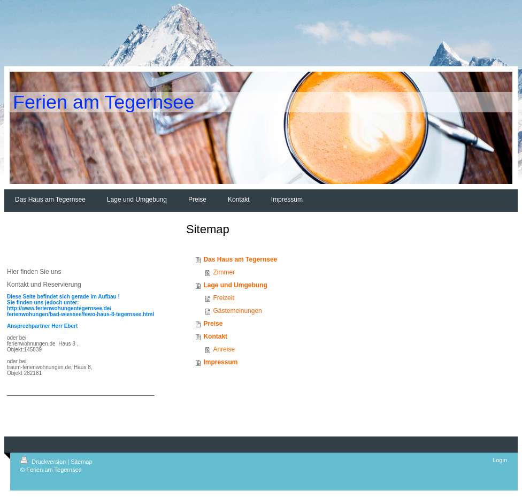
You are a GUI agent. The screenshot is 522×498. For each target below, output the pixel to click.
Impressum (220, 362)
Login (500, 460)
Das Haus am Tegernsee (240, 259)
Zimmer (224, 272)
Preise (212, 323)
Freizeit (223, 298)
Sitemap (81, 461)
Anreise (224, 349)
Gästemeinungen (237, 311)
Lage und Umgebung (235, 285)
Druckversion (43, 461)
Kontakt (215, 336)
